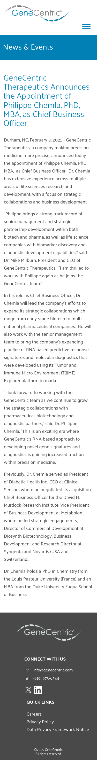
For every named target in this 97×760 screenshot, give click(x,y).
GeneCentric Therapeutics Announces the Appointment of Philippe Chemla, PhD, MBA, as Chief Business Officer (46, 100)
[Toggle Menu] (86, 26)
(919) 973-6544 (46, 678)
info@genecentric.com (53, 669)
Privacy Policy (40, 721)
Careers (34, 713)
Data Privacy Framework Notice (57, 729)
